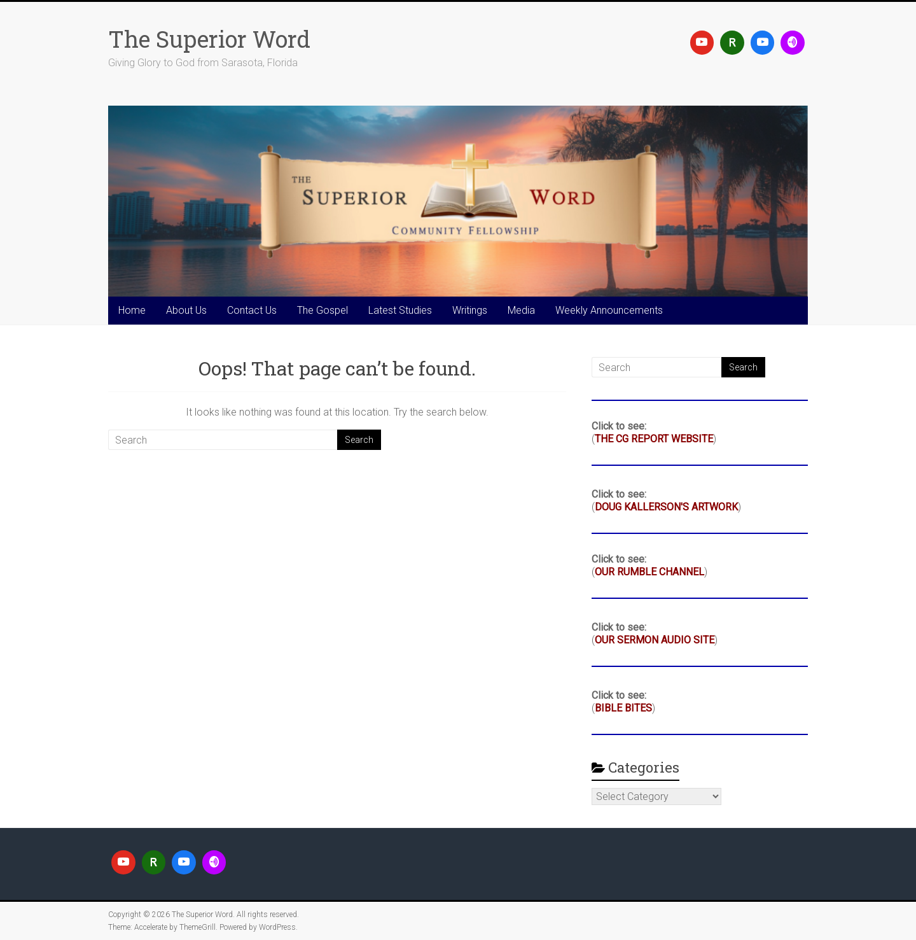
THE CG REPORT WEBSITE (654, 439)
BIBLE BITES (623, 708)
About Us (186, 310)
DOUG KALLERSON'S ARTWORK (666, 507)
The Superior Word (209, 39)
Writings (469, 310)
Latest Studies (400, 310)
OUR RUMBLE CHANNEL (649, 572)
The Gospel (322, 310)
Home (132, 310)
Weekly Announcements (609, 310)
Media (521, 310)
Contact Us (252, 310)
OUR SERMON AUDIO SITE (654, 640)
